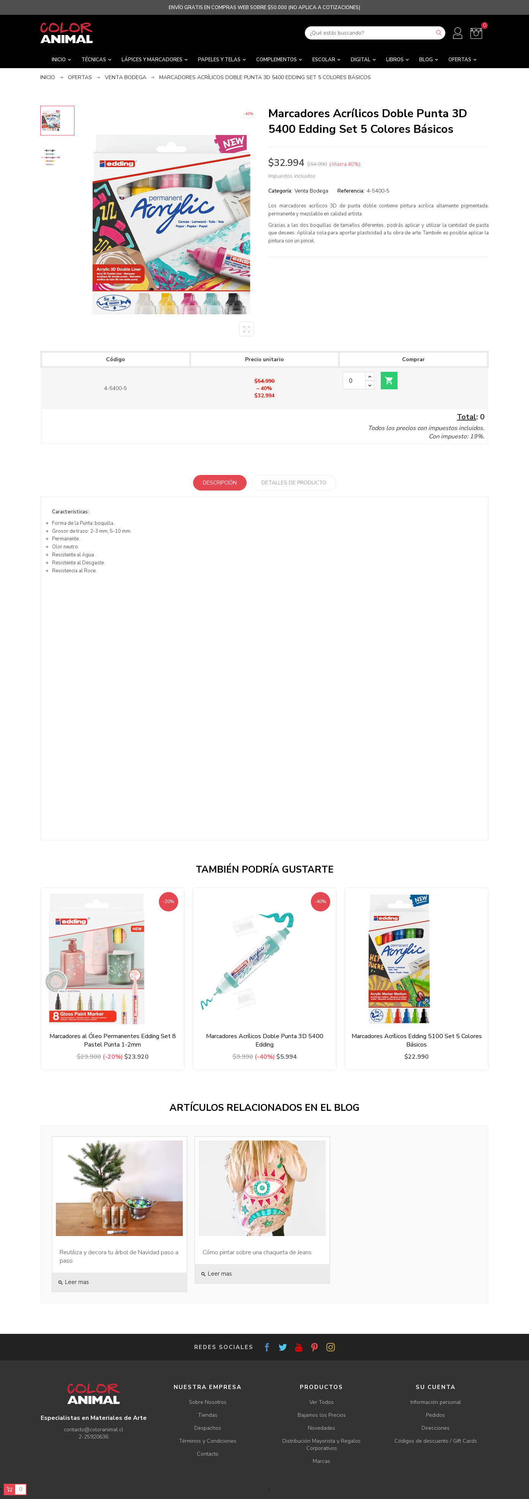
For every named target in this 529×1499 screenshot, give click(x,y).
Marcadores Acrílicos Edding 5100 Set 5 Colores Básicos (417, 1040)
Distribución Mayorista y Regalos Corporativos (321, 1444)
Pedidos (435, 1415)
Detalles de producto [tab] (293, 482)
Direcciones (435, 1428)
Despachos (207, 1428)
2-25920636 (93, 1436)
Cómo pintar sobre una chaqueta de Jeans (257, 1252)
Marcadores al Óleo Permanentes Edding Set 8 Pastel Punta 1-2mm (112, 1040)
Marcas (321, 1461)
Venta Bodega (311, 190)
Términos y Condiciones (207, 1441)
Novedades (321, 1428)
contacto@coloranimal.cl (93, 1429)
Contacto (208, 1454)
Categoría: (280, 190)
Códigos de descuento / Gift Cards (435, 1441)
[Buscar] (375, 33)
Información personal (435, 1402)
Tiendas (207, 1415)
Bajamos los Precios (322, 1415)
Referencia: (350, 190)
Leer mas (73, 1282)
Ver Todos (321, 1402)
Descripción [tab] (220, 482)
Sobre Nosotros (207, 1402)
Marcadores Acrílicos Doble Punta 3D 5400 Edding (264, 1040)
